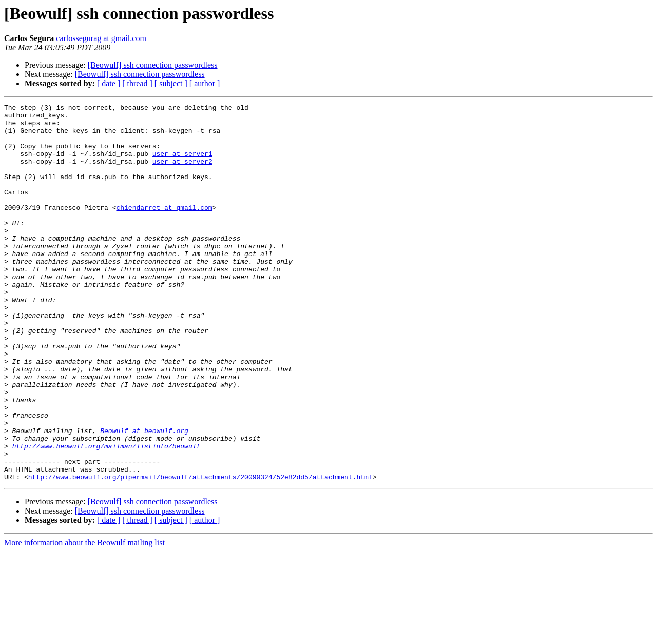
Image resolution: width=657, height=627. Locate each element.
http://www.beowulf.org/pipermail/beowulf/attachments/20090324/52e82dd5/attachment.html (200, 552)
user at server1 (182, 164)
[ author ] (204, 83)
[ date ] (108, 83)
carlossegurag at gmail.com (101, 38)
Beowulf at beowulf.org (144, 496)
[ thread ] (137, 83)
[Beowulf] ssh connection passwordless (153, 65)
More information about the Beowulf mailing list (84, 618)
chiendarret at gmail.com (164, 228)
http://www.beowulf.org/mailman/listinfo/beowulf (106, 515)
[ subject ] (170, 83)
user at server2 (182, 173)
